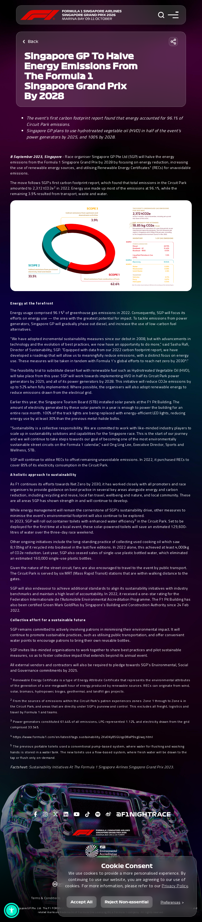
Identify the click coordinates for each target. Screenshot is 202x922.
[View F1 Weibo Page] (108, 814)
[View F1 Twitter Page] (55, 814)
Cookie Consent (127, 866)
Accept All (81, 902)
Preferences (170, 902)
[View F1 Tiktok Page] (88, 814)
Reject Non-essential (127, 902)
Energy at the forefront (31, 303)
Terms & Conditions (45, 898)
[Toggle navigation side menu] (173, 15)
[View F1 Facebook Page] (35, 814)
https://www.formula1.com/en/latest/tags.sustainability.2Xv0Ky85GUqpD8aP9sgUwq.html (83, 736)
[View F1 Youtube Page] (77, 814)
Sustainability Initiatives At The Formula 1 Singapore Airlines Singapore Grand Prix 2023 (101, 767)
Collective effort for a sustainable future (47, 619)
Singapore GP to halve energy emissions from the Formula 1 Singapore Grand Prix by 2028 (81, 76)
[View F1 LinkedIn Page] (66, 814)
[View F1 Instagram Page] (45, 814)
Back (33, 41)
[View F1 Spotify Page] (98, 814)
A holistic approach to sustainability (43, 474)
